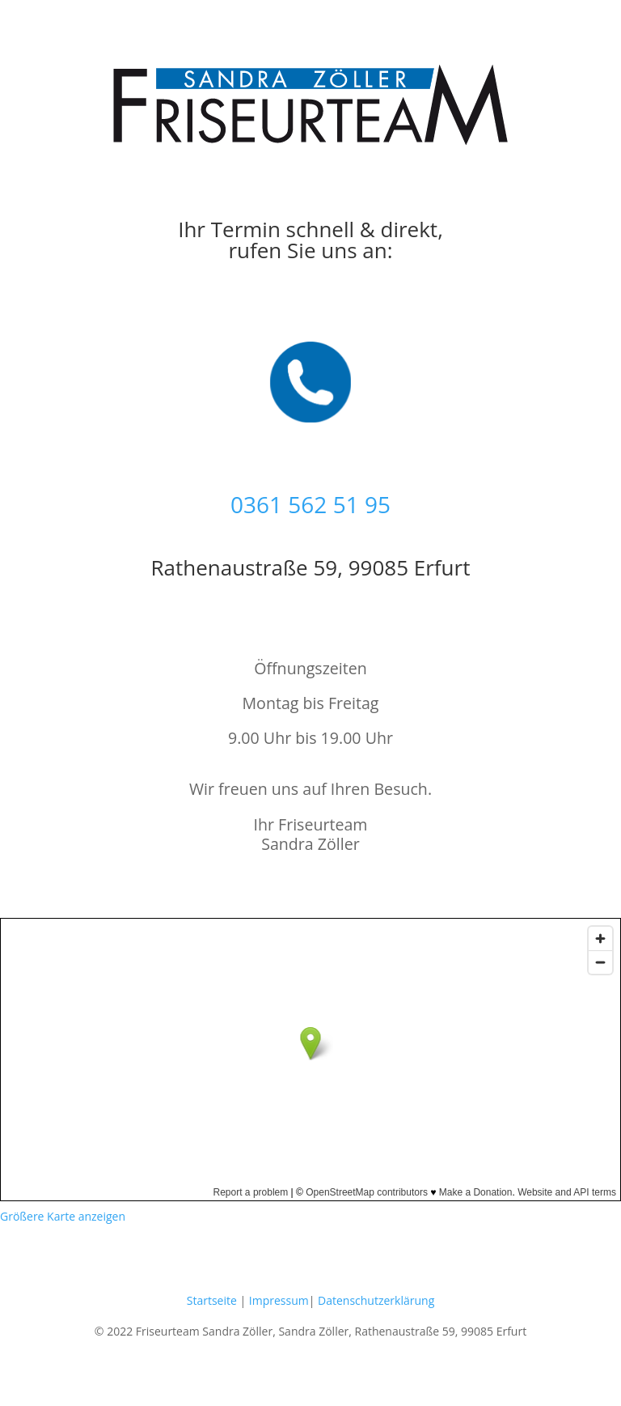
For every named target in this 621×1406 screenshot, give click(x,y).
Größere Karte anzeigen (62, 1216)
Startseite (212, 1300)
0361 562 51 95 (310, 504)
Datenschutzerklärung (376, 1300)
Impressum (279, 1300)
